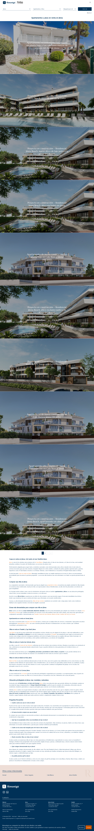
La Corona (72, 614)
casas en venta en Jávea (25, 573)
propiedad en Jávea (52, 585)
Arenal (18, 612)
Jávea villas (27, 811)
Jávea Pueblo (73, 775)
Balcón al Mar (55, 614)
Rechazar (81, 827)
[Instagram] (3, 792)
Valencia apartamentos (7, 809)
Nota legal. (4, 829)
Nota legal (14, 816)
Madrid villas (74, 811)
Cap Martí (12, 632)
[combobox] (33, 9)
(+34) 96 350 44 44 (6, 806)
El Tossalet (53, 634)
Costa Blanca (39, 562)
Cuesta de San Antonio (45, 614)
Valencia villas (5, 811)
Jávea (10, 562)
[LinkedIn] (7, 792)
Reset (89, 13)
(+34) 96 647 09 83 (52, 806)
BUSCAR (85, 9)
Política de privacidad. (14, 829)
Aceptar (89, 827)
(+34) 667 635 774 (75, 806)
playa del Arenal (31, 621)
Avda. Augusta (29, 775)
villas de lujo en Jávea (38, 601)
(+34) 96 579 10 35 (29, 806)
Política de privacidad (22, 816)
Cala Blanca (50, 775)
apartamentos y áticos (23, 623)
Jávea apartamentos (29, 809)
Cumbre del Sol (64, 614)
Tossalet (36, 614)
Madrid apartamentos (76, 809)
